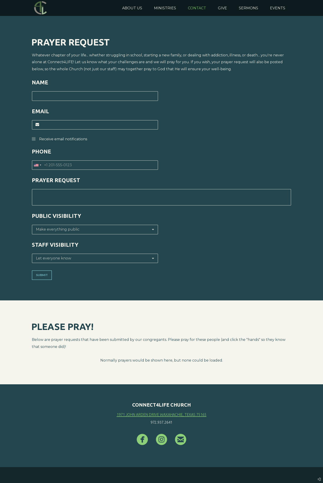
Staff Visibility (55, 245)
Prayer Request (56, 180)
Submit (42, 275)
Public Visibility (56, 216)
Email (40, 111)
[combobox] (37, 165)
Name (40, 82)
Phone (41, 151)
